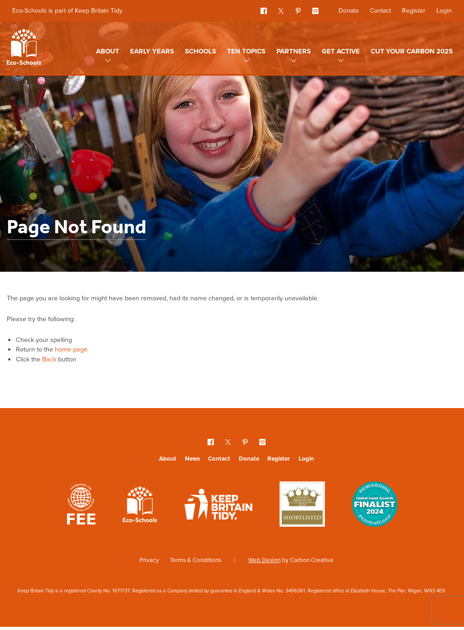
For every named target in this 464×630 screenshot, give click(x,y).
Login (444, 10)
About (107, 51)
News (192, 461)
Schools (200, 51)
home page (75, 351)
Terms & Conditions (195, 563)
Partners (293, 51)
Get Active (341, 51)
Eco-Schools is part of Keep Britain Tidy (67, 10)
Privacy (149, 563)
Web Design (264, 563)
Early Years (152, 51)
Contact (380, 10)
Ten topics (246, 51)
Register (413, 10)
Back (52, 362)
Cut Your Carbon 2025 (412, 51)
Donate (348, 10)
